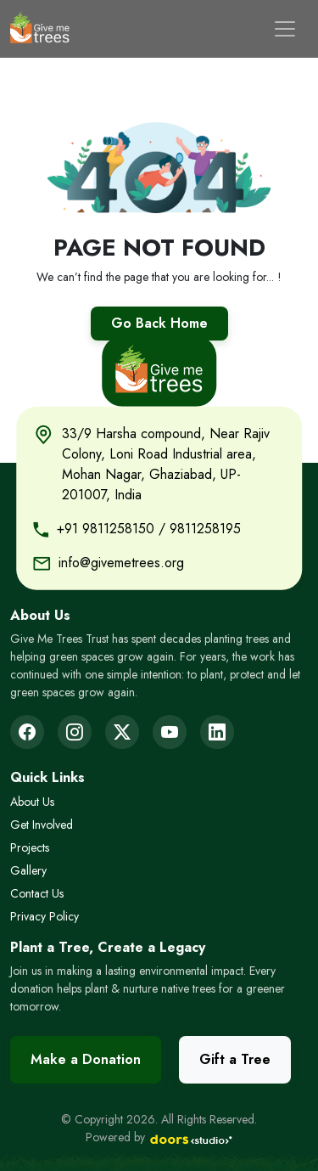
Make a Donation (86, 1059)
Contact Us (37, 893)
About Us (32, 801)
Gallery (28, 870)
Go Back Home (159, 323)
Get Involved (41, 824)
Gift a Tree (235, 1059)
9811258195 (205, 528)
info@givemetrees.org (121, 561)
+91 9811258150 (105, 528)
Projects (29, 847)
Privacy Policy (44, 916)
